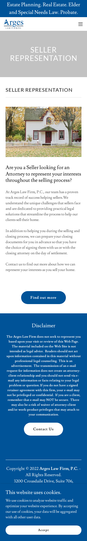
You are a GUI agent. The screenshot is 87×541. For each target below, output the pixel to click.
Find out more (43, 297)
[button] (80, 24)
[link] (13, 24)
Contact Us (43, 429)
